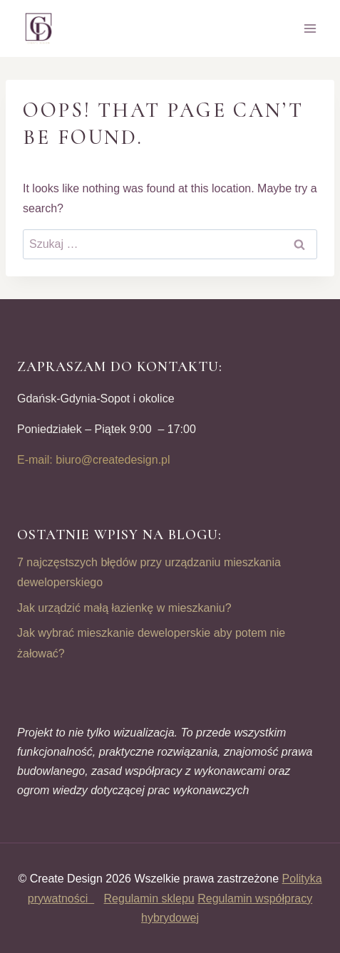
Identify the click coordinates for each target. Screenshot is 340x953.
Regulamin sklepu (149, 898)
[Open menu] (310, 28)
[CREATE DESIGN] (39, 28)
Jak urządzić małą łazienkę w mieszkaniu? (124, 608)
